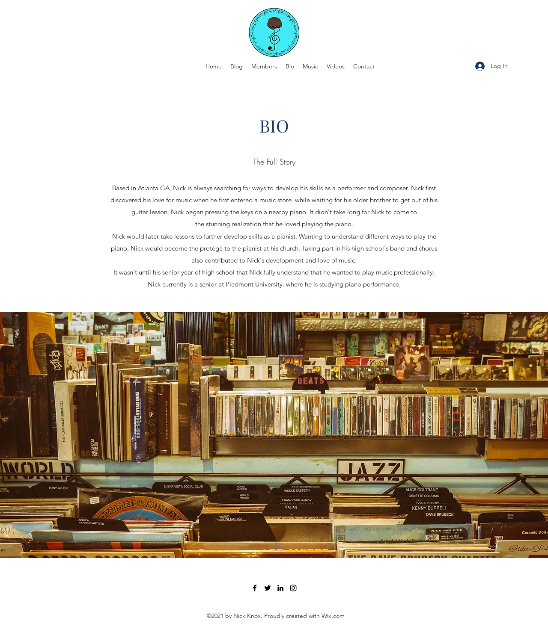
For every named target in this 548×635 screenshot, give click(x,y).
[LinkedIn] (280, 588)
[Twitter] (267, 588)
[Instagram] (293, 588)
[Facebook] (254, 588)
